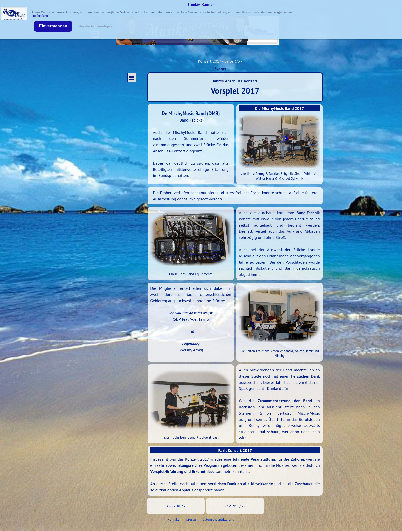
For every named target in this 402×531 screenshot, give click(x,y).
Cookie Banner (201, 4)
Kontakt (173, 519)
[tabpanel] (191, 144)
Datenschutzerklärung (218, 519)
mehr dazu (40, 16)
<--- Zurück (175, 505)
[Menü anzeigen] (131, 77)
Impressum (190, 519)
